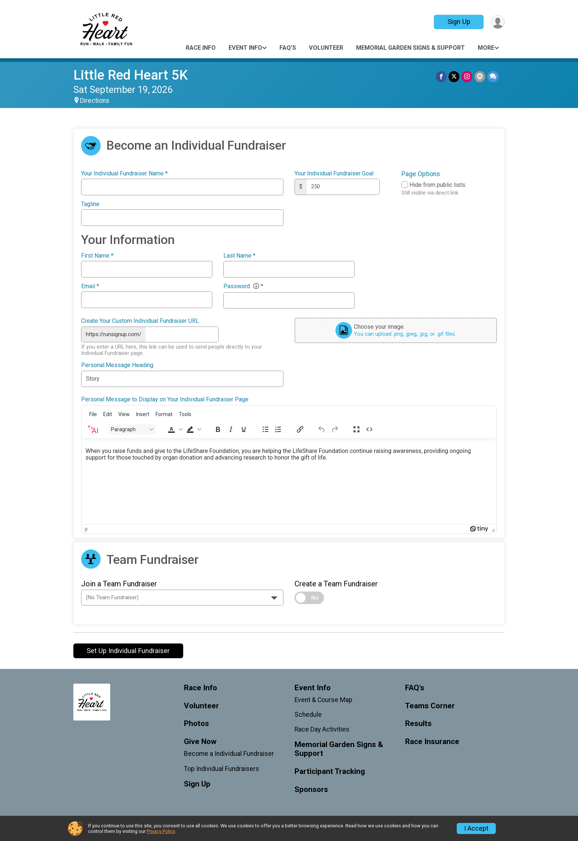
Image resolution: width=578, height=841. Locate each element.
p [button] (86, 529)
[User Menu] (498, 22)
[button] (174, 429)
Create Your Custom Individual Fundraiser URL (140, 321)
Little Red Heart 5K (130, 75)
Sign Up (459, 21)
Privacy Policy (161, 831)
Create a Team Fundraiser (336, 584)
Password (243, 286)
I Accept (476, 828)
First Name (97, 255)
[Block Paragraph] (132, 429)
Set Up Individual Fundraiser (128, 651)
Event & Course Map (323, 700)
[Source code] (369, 429)
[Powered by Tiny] (479, 529)
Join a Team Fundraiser (119, 584)
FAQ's (287, 47)
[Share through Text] (493, 76)
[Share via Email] (479, 76)
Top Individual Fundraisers (221, 768)
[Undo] (322, 429)
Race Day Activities (322, 729)
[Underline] (243, 429)
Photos (196, 723)
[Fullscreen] (356, 429)
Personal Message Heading (117, 365)
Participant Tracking (330, 771)
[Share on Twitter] (454, 76)
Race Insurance (432, 741)
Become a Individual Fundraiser (229, 753)
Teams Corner (430, 706)
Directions (94, 100)
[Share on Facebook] (441, 76)
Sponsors (311, 789)
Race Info (201, 47)
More (486, 47)
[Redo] (334, 429)
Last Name (239, 255)
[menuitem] (93, 414)
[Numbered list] (278, 429)
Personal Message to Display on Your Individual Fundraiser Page (164, 399)
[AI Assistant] (92, 429)
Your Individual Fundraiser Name (124, 173)
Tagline (90, 204)
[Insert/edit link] (300, 429)
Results (418, 723)
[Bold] (218, 429)
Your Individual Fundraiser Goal (334, 173)
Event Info (245, 47)
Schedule (308, 714)
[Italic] (230, 429)
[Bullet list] (265, 429)
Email (90, 286)
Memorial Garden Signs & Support (410, 47)
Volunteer (326, 47)
